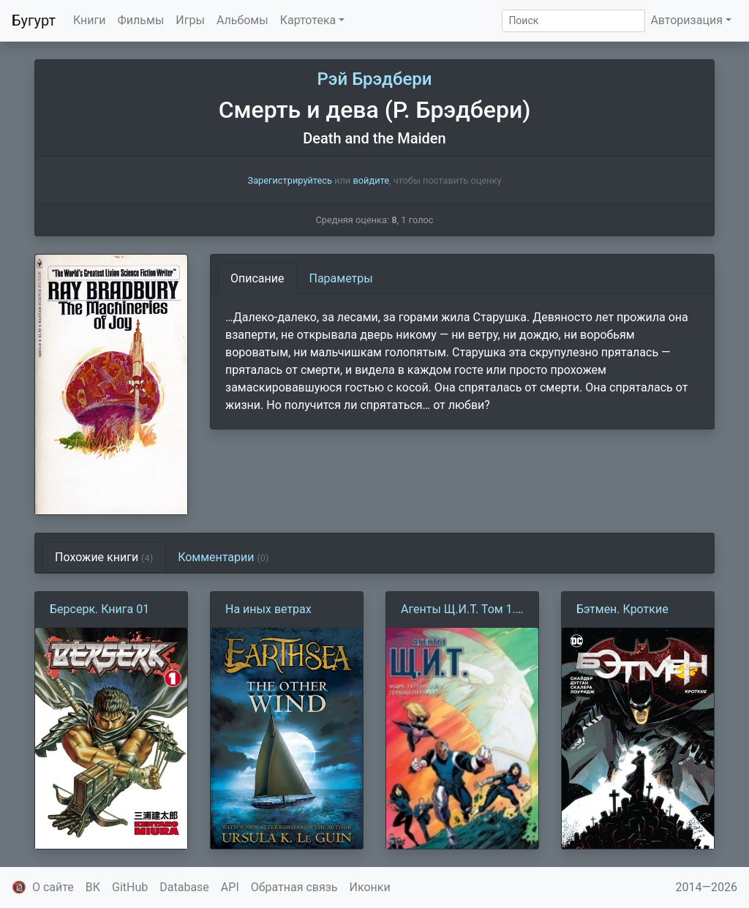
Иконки (370, 887)
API (230, 887)
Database (184, 887)
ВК (93, 887)
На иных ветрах (268, 609)
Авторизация (686, 20)
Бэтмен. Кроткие (622, 609)
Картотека (308, 20)
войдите (371, 180)
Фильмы (141, 20)
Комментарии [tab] (223, 557)
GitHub (130, 887)
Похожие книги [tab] (104, 557)
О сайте (53, 887)
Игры (190, 20)
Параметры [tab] (341, 278)
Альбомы (242, 20)
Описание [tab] (257, 278)
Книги (89, 20)
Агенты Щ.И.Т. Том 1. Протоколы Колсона (458, 610)
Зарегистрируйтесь (290, 180)
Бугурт (34, 20)
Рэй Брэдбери (374, 79)
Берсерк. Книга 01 (99, 609)
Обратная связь (294, 887)
